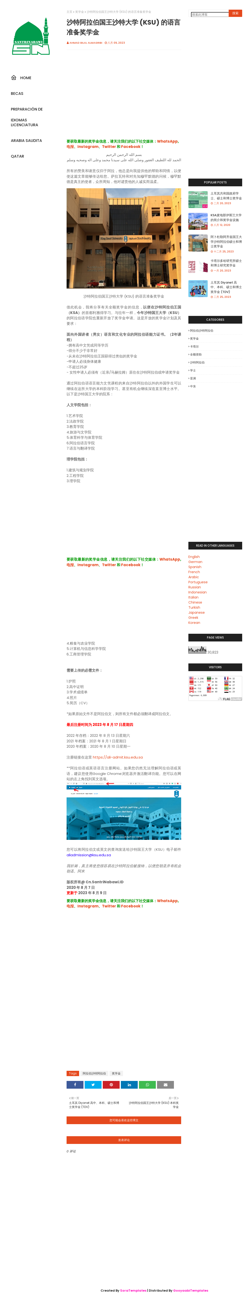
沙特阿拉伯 (197, 362)
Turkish (194, 607)
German (195, 561)
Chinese (195, 602)
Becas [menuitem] (17, 93)
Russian (194, 587)
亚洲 (193, 378)
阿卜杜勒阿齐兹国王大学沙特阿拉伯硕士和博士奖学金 (226, 242)
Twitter (109, 146)
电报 (70, 146)
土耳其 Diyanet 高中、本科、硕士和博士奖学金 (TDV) (226, 287)
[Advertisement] (124, 99)
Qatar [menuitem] (17, 156)
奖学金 (79, 12)
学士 (193, 370)
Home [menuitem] (21, 78)
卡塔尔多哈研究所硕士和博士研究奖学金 (226, 263)
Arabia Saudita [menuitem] (26, 140)
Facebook (130, 146)
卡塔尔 (194, 346)
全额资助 (196, 354)
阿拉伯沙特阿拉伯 (94, 1073)
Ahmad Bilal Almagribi (85, 43)
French (194, 572)
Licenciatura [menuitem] (24, 125)
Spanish (194, 566)
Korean (194, 622)
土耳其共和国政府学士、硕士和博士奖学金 (226, 196)
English (194, 556)
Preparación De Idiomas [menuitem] (27, 110)
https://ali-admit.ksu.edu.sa (118, 757)
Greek (193, 617)
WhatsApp (167, 141)
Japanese (196, 612)
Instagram (87, 146)
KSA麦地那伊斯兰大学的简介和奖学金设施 (226, 217)
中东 (193, 386)
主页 (69, 12)
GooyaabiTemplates (190, 1290)
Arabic (193, 577)
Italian (193, 597)
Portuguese (198, 582)
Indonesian (197, 592)
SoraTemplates (133, 1290)
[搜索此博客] (212, 14)
